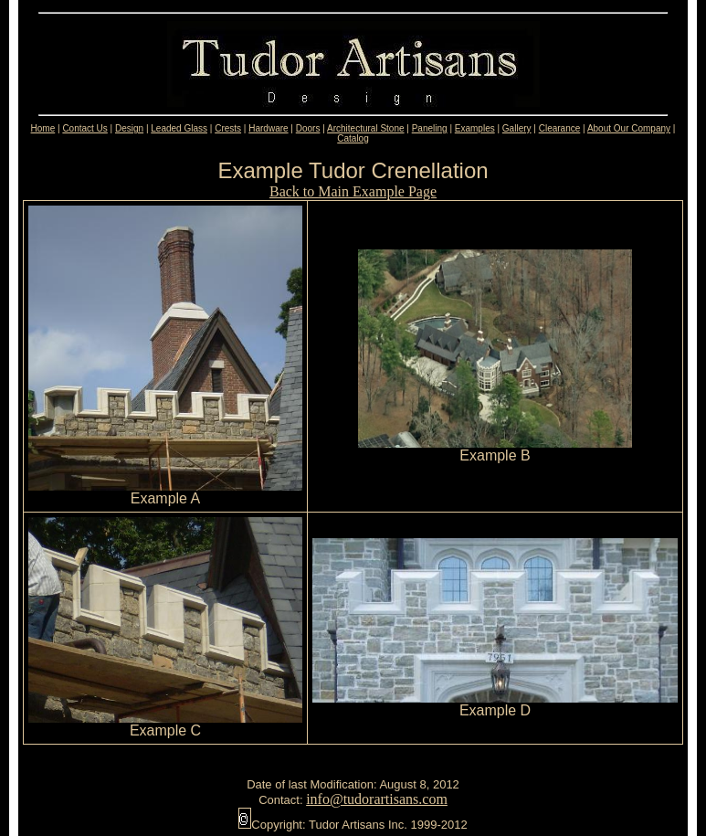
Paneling (430, 128)
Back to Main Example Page (353, 191)
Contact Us (84, 128)
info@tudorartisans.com (377, 799)
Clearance (560, 128)
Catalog (352, 138)
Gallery (517, 128)
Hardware (268, 128)
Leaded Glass (179, 128)
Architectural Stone (366, 128)
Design (129, 128)
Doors (308, 128)
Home (43, 128)
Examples (475, 128)
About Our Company (628, 128)
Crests (228, 128)
